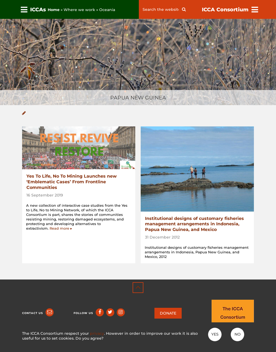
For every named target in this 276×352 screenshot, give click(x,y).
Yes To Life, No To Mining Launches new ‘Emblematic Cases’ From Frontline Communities (71, 182)
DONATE (168, 313)
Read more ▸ (61, 228)
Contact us (32, 313)
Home (54, 9)
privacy (97, 333)
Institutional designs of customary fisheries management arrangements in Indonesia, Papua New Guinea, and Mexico (194, 224)
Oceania (107, 9)
